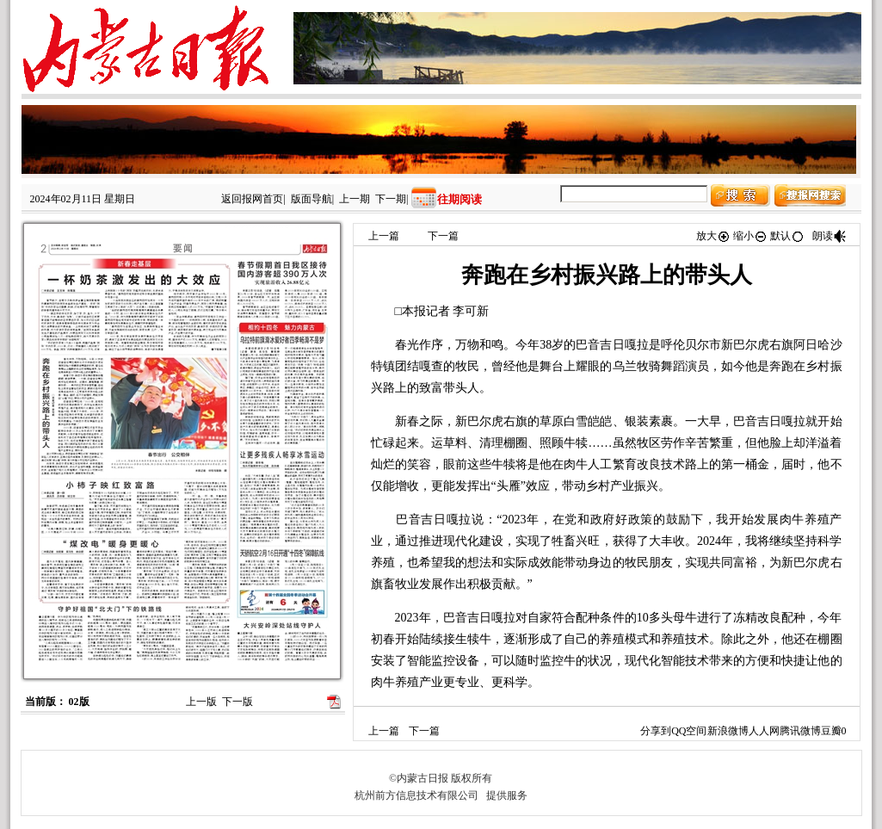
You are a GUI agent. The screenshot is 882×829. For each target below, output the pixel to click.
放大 (713, 236)
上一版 (201, 702)
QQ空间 (688, 731)
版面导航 (311, 199)
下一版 (237, 702)
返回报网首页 (252, 199)
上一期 (354, 199)
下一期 (390, 199)
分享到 (655, 731)
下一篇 (443, 236)
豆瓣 (831, 731)
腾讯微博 (800, 731)
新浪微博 (728, 731)
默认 (787, 236)
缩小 (750, 236)
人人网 (764, 731)
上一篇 (383, 236)
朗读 (829, 236)
